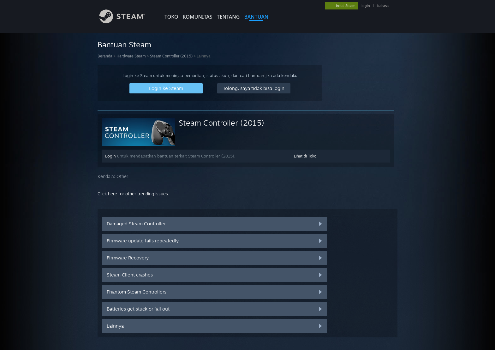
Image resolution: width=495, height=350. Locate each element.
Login (110, 155)
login (365, 5)
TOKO (171, 16)
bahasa (383, 5)
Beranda (105, 56)
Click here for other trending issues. (133, 193)
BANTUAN (256, 16)
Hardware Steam (131, 56)
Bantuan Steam (124, 44)
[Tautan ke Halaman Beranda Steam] (127, 21)
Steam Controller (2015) (171, 56)
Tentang (228, 16)
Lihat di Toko (305, 156)
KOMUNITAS (197, 16)
